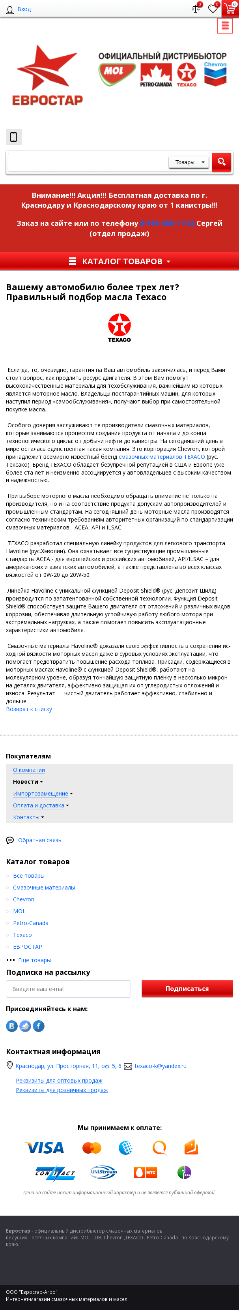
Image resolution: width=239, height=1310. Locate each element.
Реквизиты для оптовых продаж (59, 1080)
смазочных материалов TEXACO (162, 456)
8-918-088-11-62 (167, 223)
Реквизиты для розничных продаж (62, 1090)
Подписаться (187, 988)
